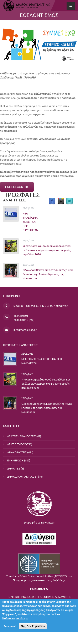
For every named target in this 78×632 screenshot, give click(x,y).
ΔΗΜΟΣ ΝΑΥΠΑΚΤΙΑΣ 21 (22, 476)
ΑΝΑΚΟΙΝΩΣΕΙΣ (17, 452)
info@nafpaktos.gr (25, 329)
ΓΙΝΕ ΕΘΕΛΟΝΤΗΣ (17, 187)
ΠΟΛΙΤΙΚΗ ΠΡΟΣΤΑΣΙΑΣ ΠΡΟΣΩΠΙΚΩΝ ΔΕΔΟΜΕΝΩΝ (39, 596)
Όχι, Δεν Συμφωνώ (33, 628)
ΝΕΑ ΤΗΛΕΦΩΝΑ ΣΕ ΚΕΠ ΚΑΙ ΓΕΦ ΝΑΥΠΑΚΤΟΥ (30, 221)
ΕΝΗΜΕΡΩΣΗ (15, 460)
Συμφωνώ (10, 628)
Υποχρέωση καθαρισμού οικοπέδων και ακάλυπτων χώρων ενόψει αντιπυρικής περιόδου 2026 (47, 250)
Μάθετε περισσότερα (15, 620)
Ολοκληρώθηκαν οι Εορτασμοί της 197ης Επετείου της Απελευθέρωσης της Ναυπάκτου (48, 274)
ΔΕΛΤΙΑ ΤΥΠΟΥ (16, 444)
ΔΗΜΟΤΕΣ (13, 468)
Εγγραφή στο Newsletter (39, 522)
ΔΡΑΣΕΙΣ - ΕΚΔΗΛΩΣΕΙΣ (21, 436)
